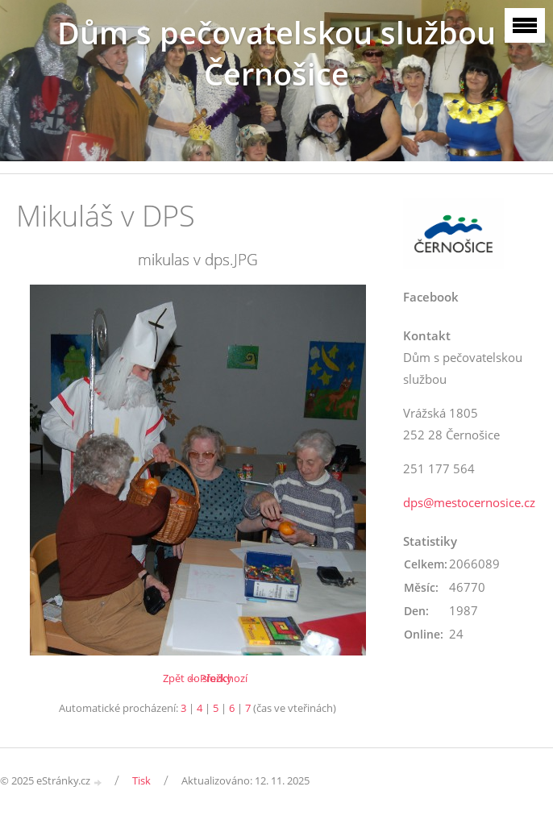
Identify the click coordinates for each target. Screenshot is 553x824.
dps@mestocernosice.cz (469, 502)
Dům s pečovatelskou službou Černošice (276, 53)
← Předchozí (217, 678)
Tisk (141, 780)
